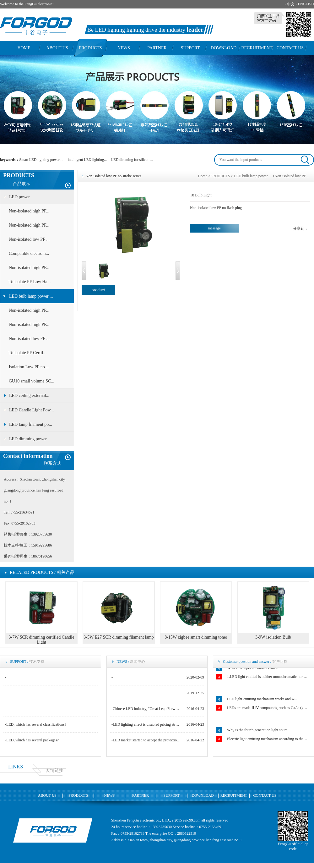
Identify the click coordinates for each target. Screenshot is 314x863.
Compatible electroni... (29, 253)
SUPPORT (190, 48)
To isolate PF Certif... (27, 352)
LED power (19, 197)
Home (202, 176)
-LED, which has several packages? (32, 740)
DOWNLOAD (223, 48)
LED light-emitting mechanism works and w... (262, 699)
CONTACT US (290, 48)
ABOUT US (57, 48)
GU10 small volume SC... (31, 381)
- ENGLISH (305, 4)
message (214, 228)
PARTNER (157, 48)
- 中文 (290, 4)
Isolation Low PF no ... (29, 367)
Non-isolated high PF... (29, 211)
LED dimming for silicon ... (132, 159)
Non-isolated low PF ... (29, 239)
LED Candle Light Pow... (31, 410)
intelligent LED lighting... (87, 159)
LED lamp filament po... (30, 424)
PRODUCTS (90, 48)
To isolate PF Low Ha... (30, 281)
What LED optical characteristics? (253, 668)
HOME (23, 48)
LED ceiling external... (29, 395)
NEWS (123, 48)
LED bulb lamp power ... (31, 296)
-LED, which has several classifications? (35, 724)
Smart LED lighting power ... (41, 159)
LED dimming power (28, 439)
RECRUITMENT (257, 48)
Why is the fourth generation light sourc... (258, 730)
